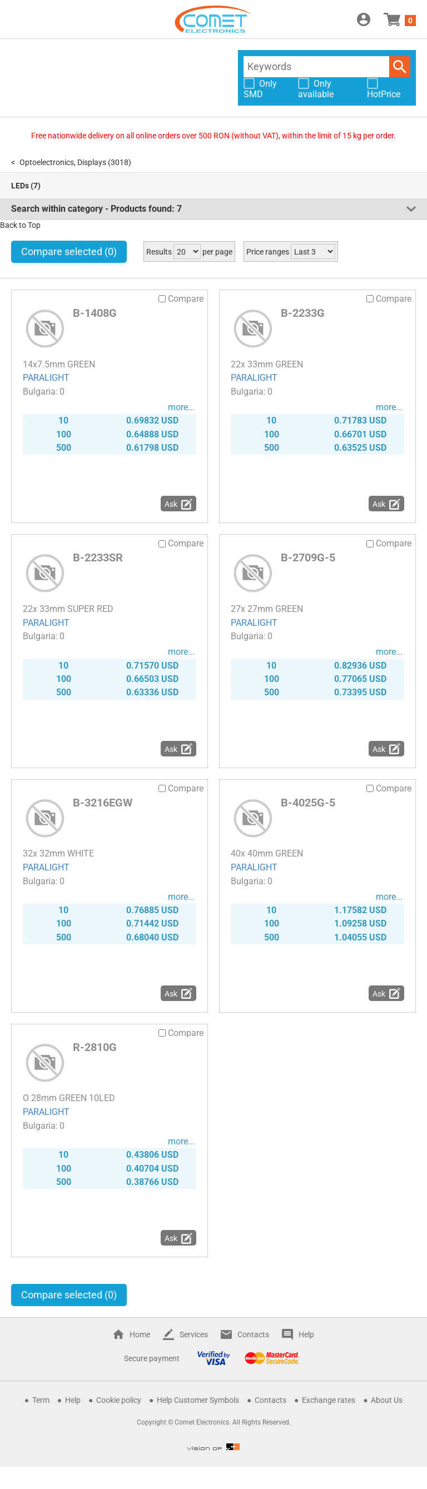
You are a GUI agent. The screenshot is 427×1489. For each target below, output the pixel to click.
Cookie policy (118, 1400)
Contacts (253, 1334)
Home (140, 1334)
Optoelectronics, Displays (62, 162)
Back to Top (20, 225)
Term (40, 1400)
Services (194, 1334)
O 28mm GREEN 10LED (69, 1098)
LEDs (20, 185)
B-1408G (95, 313)
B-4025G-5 (308, 802)
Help (306, 1334)
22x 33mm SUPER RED (68, 609)
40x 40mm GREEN (267, 853)
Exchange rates (328, 1400)
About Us (387, 1400)
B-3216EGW (103, 802)
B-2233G (303, 313)
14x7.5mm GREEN (59, 364)
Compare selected (69, 251)
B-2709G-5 (308, 557)
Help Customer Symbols (198, 1400)
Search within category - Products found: (96, 208)
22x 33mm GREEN (267, 364)
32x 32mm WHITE (58, 853)
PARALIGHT (46, 377)
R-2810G (95, 1047)
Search (399, 66)
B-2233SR (98, 557)
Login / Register (363, 19)
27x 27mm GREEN (267, 609)
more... (181, 407)
